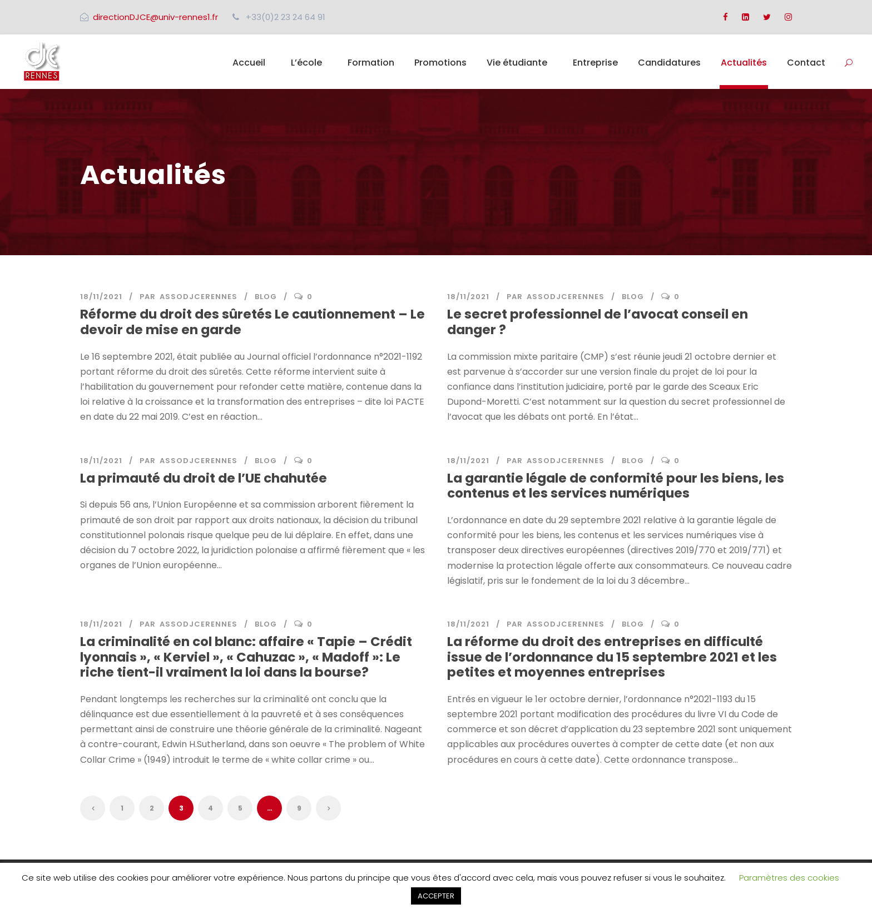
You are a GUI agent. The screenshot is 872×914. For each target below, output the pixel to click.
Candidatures (669, 62)
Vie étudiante (517, 62)
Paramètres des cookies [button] (789, 877)
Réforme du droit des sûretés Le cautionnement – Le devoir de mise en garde (252, 322)
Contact (806, 62)
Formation (371, 62)
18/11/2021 (101, 296)
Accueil (248, 62)
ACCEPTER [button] (436, 896)
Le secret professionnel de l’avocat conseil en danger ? (597, 322)
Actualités (744, 62)
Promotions (440, 62)
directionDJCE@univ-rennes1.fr (155, 17)
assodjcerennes (198, 296)
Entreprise (595, 62)
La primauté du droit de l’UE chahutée (203, 478)
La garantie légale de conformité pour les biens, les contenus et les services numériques (615, 486)
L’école (306, 62)
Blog (266, 296)
